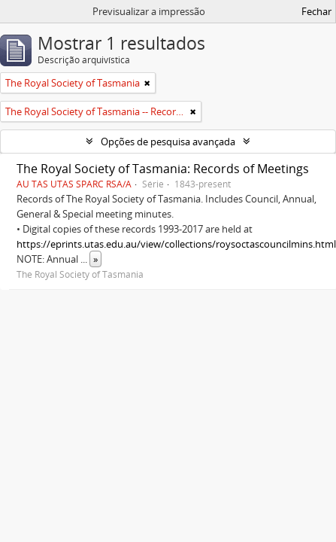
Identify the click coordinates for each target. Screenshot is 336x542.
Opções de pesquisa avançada (168, 141)
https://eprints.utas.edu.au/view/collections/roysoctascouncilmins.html (176, 244)
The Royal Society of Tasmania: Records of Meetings (163, 168)
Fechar (316, 11)
